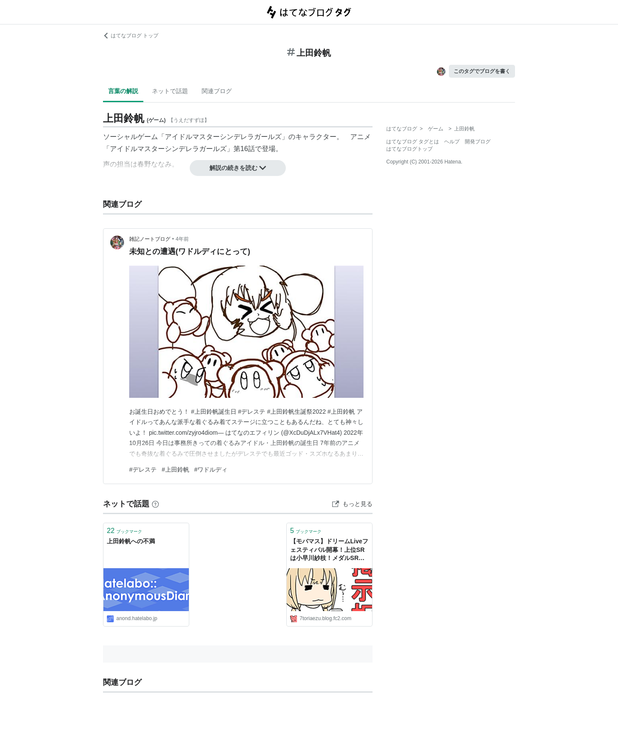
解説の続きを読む (237, 167)
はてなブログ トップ (130, 36)
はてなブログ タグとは (412, 142)
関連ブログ (217, 91)
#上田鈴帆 (175, 469)
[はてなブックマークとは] (155, 504)
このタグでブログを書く (482, 71)
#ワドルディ (211, 469)
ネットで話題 (170, 91)
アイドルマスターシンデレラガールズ (223, 136)
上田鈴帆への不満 (131, 541)
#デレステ (143, 469)
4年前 (182, 239)
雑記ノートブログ (149, 239)
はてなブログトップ (409, 149)
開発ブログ (478, 142)
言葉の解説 (123, 91)
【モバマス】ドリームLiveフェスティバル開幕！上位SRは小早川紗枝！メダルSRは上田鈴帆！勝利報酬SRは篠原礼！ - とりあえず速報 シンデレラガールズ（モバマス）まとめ (329, 550)
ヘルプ (452, 142)
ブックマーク (124, 530)
